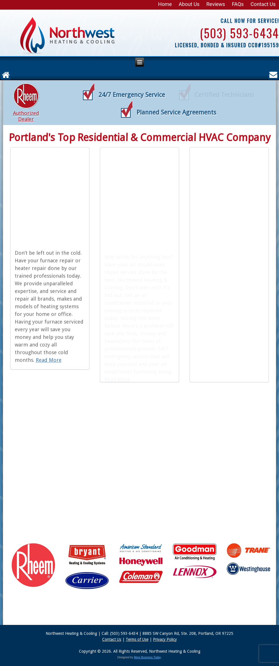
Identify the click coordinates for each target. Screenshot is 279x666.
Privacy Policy (165, 639)
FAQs (238, 4)
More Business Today (147, 657)
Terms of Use (137, 639)
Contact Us (263, 4)
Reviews (215, 4)
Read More (49, 362)
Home (165, 4)
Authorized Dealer (26, 116)
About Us (189, 4)
